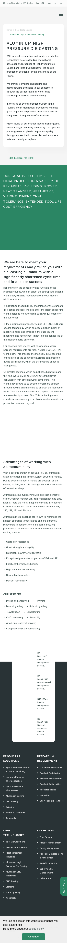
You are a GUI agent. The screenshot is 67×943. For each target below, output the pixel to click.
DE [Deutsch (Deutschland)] (49, 3)
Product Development (51, 778)
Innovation (45, 795)
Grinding (10, 807)
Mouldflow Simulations (51, 767)
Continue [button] (33, 936)
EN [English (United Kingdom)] (61, 3)
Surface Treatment (15, 812)
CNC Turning (12, 801)
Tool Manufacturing (15, 842)
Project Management (50, 843)
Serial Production (48, 863)
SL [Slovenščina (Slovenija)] (55, 3)
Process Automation (16, 847)
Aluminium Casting (15, 796)
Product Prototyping (50, 773)
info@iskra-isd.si (14, 3)
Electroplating (13, 892)
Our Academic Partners (52, 801)
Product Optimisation (50, 784)
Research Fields (48, 789)
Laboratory (45, 878)
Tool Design (46, 837)
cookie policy (36, 928)
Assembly (11, 818)
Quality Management (50, 848)
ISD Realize (28, 3)
